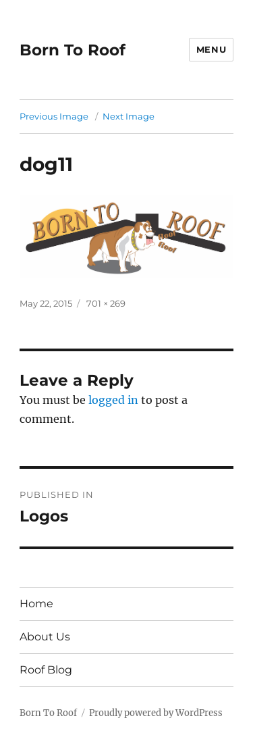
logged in (113, 400)
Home (36, 603)
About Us (45, 636)
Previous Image (54, 116)
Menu (211, 49)
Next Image (128, 116)
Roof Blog (46, 669)
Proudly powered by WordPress (156, 713)
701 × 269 (105, 303)
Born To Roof (72, 50)
